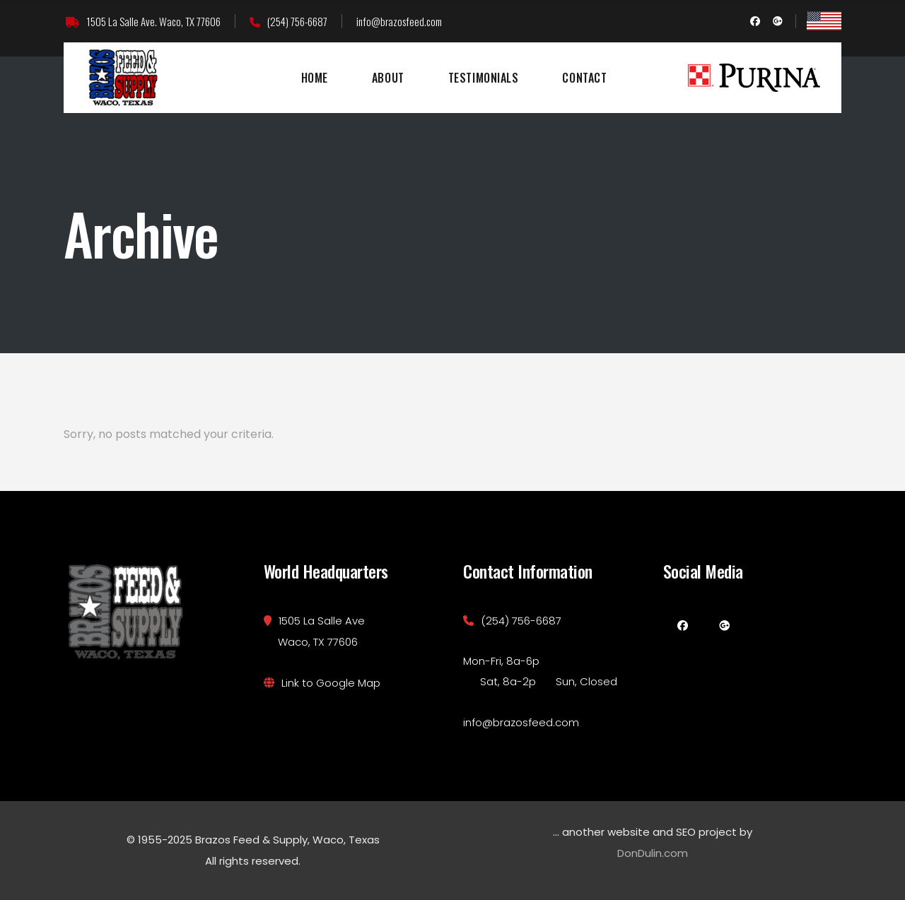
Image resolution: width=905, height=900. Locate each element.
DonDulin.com (652, 853)
